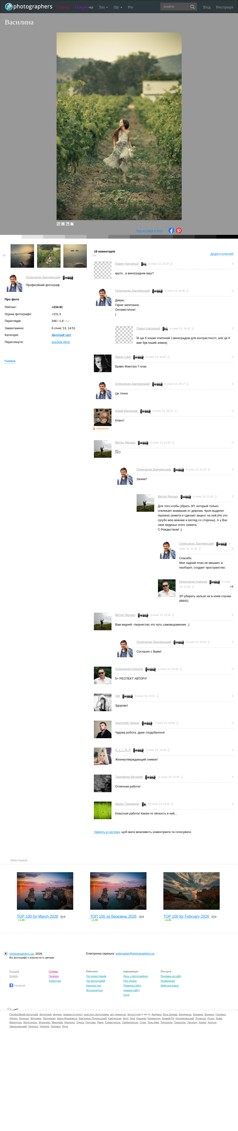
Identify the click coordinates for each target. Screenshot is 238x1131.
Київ (132, 1018)
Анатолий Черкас (127, 723)
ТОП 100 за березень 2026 (113, 916)
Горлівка (220, 1014)
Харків (202, 1022)
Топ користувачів (96, 976)
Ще (118, 7)
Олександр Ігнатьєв (193, 581)
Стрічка (63, 7)
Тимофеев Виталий (129, 777)
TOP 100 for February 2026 (186, 916)
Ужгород (192, 1022)
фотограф (45, 1014)
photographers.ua (21, 953)
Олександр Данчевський (43, 277)
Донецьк (24, 1018)
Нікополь (69, 1022)
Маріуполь (15, 1022)
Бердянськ (185, 1014)
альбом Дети (61, 342)
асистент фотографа (96, 1014)
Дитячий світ (61, 335)
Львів (219, 1018)
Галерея (84, 7)
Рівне (100, 1022)
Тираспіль (180, 1022)
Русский (14, 971)
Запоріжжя (49, 1018)
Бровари (198, 1014)
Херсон (212, 1022)
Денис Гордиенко (127, 804)
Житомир (35, 1018)
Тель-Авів (153, 1022)
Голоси (10, 361)
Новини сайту (131, 990)
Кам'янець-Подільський (93, 1018)
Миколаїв (57, 1022)
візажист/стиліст (72, 1014)
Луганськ (200, 1018)
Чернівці (55, 1026)
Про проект (130, 980)
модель (57, 1014)
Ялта (65, 1026)
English (13, 976)
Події (126, 994)
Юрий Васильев (126, 411)
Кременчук (154, 1018)
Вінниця (209, 1014)
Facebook (17, 985)
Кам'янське (115, 1018)
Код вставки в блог (149, 231)
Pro (130, 7)
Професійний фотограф (23, 1014)
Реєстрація (224, 7)
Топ (103, 7)
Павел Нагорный (127, 263)
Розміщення (168, 980)
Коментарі (55, 980)
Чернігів (44, 1026)
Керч (125, 1018)
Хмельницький (18, 1026)
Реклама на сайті (171, 976)
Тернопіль (167, 1022)
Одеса (80, 1022)
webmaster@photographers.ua (134, 953)
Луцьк (210, 1018)
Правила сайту (132, 985)
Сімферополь (130, 1022)
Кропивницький (185, 1018)
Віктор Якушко (125, 442)
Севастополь (112, 1022)
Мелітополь (30, 1022)
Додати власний (222, 254)
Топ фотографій (95, 980)
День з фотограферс (135, 976)
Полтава (90, 1022)
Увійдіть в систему (107, 832)
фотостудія (134, 1014)
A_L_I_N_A (123, 750)
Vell (117, 696)
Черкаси (33, 1026)
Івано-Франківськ (67, 1018)
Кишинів (141, 1018)
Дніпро (13, 1018)
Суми (143, 1022)
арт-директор (118, 1014)
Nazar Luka (123, 357)
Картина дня (93, 985)
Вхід (207, 7)
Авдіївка (156, 1014)
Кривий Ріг (168, 1018)
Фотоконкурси (94, 990)
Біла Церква (170, 1014)
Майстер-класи (170, 985)
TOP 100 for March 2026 (37, 916)
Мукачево (44, 1022)
